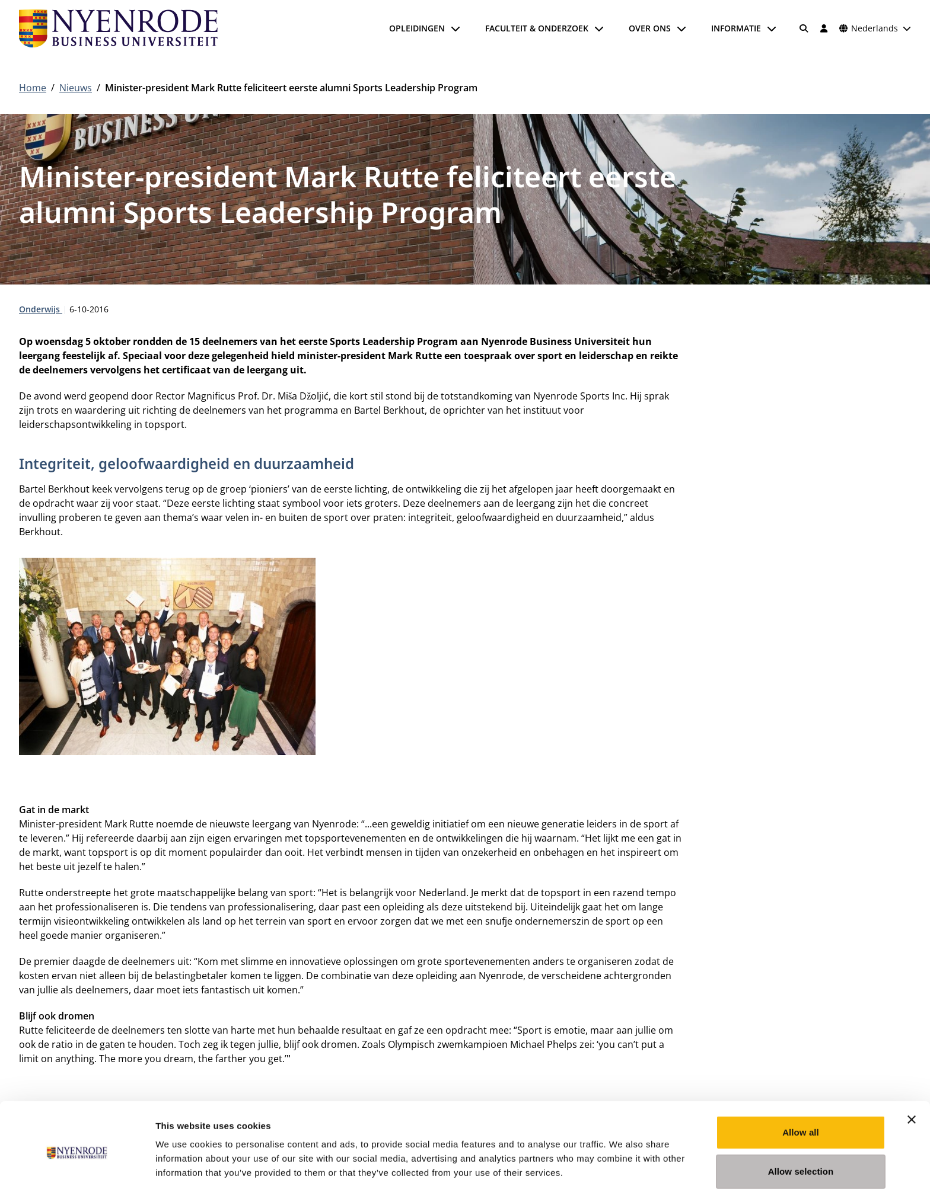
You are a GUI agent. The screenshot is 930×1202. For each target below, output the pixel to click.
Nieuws (75, 87)
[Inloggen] (823, 28)
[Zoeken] (804, 28)
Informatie (736, 28)
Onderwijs (40, 309)
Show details (622, 1179)
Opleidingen (417, 28)
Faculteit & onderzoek (536, 28)
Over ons (650, 28)
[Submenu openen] (455, 28)
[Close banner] (911, 1082)
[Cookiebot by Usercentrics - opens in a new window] (77, 1179)
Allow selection (801, 1134)
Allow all (800, 1094)
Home (32, 87)
